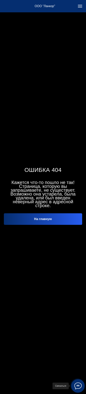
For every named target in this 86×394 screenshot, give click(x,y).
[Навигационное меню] (80, 6)
